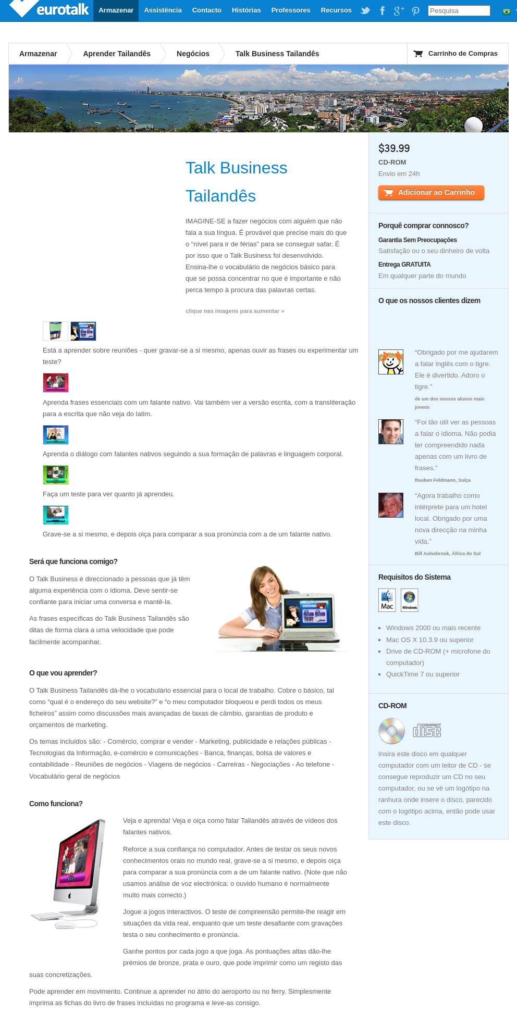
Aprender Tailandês (117, 53)
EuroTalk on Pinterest (415, 11)
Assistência (162, 10)
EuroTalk (50, 10)
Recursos (336, 10)
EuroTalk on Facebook (382, 11)
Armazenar (116, 10)
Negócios (193, 53)
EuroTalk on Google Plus (398, 11)
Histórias (246, 10)
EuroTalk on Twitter (365, 11)
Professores (291, 10)
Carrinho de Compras (463, 53)
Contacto (206, 10)
